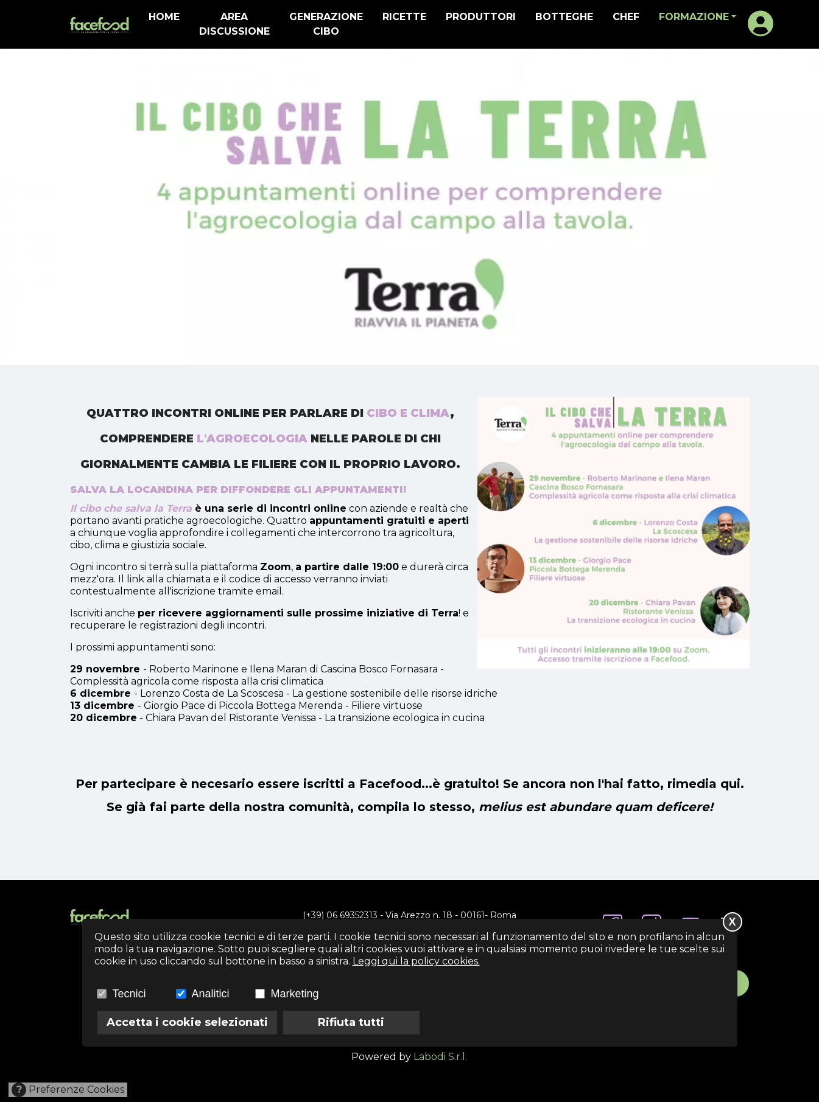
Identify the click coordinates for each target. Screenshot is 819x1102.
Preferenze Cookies (68, 1090)
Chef (626, 17)
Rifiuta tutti (351, 1022)
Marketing (295, 994)
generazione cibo (326, 24)
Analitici (211, 994)
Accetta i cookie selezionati (187, 1022)
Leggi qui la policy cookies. (416, 961)
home (164, 17)
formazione (694, 17)
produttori (481, 17)
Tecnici (129, 994)
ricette (404, 17)
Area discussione (234, 24)
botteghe (564, 17)
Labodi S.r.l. (440, 1056)
